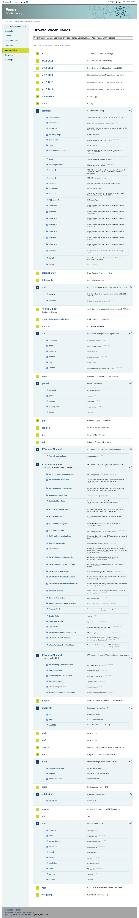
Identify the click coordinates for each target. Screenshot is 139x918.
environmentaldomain (58, 150)
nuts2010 (52, 218)
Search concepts (64, 46)
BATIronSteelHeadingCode (60, 536)
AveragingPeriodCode (58, 495)
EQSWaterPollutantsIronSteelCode (63, 584)
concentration (55, 841)
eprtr (44, 287)
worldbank (47, 895)
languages (53, 188)
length (51, 852)
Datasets (9, 31)
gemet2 (45, 383)
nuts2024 (52, 244)
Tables (8, 36)
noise (44, 787)
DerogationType (55, 670)
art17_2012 (47, 82)
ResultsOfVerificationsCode (60, 676)
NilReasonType (55, 200)
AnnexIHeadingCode (57, 456)
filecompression (55, 165)
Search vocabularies (44, 46)
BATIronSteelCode (56, 531)
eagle (51, 720)
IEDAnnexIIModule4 (52, 655)
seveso (45, 809)
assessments (54, 118)
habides (46, 428)
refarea (52, 357)
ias (43, 435)
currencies (53, 140)
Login (112, 2)
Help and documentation (15, 26)
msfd (44, 762)
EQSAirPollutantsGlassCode (61, 557)
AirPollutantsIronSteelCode (60, 488)
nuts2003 (52, 205)
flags (51, 346)
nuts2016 (52, 231)
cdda (44, 103)
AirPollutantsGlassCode (59, 480)
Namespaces (10, 60)
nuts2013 (52, 225)
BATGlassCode (55, 517)
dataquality (47, 280)
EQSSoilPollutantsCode (59, 571)
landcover (47, 708)
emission (52, 847)
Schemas (9, 45)
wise (44, 888)
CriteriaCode (54, 549)
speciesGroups (55, 779)
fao (43, 333)
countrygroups (55, 135)
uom (44, 823)
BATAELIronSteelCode (58, 509)
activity (52, 294)
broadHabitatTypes (57, 768)
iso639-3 (52, 178)
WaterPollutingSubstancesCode (62, 692)
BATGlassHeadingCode (58, 524)
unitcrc (52, 368)
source (52, 401)
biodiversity (48, 96)
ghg (43, 420)
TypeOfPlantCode (56, 681)
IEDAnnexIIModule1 (52, 449)
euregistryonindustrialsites (55, 319)
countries (53, 128)
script (51, 258)
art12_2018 (47, 68)
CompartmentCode (57, 543)
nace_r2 (52, 193)
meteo (51, 857)
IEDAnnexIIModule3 (52, 464)
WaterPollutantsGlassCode (60, 638)
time (51, 868)
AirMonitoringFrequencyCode (61, 474)
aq (43, 53)
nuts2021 (52, 238)
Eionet (16, 21)
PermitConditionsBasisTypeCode (62, 603)
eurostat (46, 326)
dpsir (51, 145)
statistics (52, 863)
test (43, 816)
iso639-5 (52, 183)
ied (43, 442)
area (51, 836)
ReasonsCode (55, 609)
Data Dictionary (25, 21)
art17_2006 (47, 75)
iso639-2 (52, 170)
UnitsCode (53, 627)
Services (8, 55)
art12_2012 (47, 61)
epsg (51, 159)
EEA (16, 2)
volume (52, 879)
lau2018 (46, 747)
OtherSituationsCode (57, 591)
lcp (43, 754)
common (46, 111)
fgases (45, 376)
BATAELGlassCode (57, 501)
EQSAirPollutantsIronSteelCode (62, 564)
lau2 (44, 740)
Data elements (11, 41)
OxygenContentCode (57, 598)
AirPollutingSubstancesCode (61, 665)
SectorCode (54, 616)
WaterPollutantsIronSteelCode (61, 645)
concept (52, 390)
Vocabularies (11, 50)
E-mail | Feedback (13, 910)
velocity (52, 874)
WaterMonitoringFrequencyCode (62, 632)
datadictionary (49, 273)
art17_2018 (47, 89)
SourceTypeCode (56, 621)
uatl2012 (52, 725)
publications (48, 794)
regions (52, 774)
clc (50, 715)
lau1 (44, 733)
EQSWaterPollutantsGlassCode (62, 577)
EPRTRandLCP (49, 309)
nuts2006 (52, 212)
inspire (45, 701)
